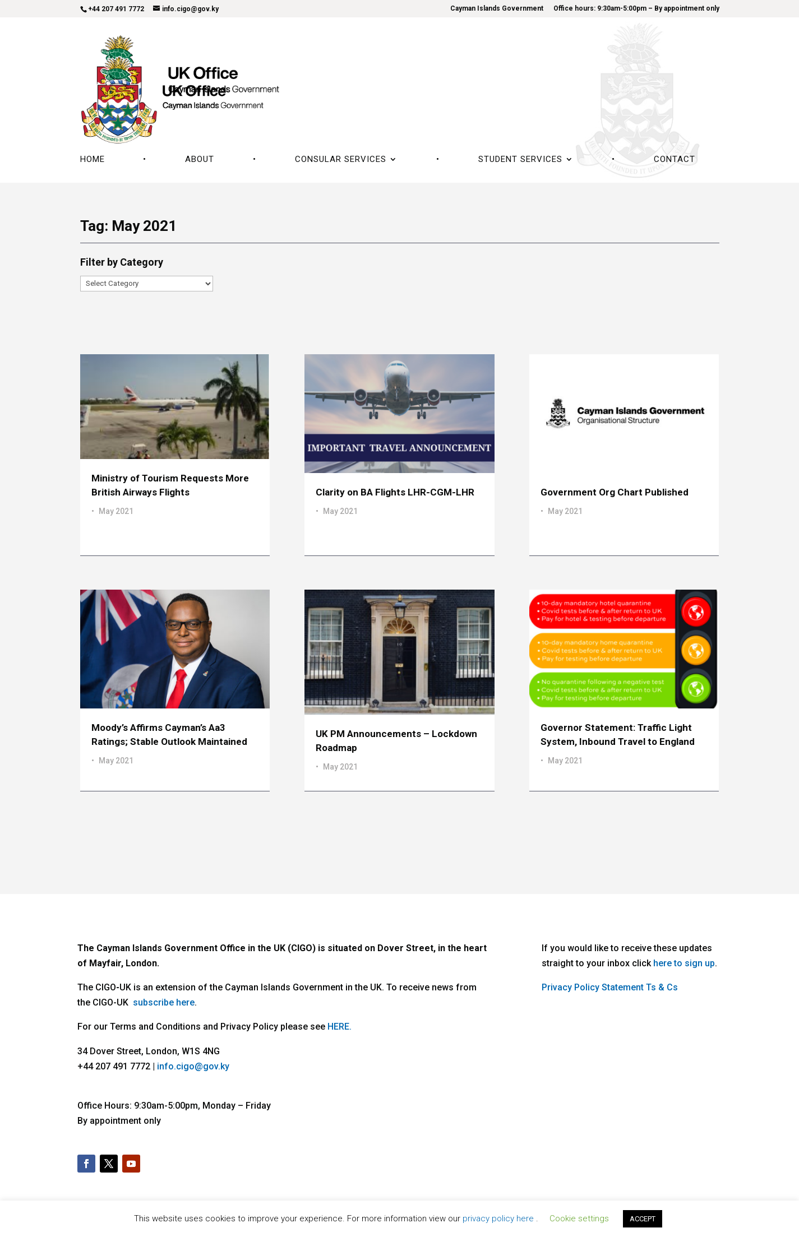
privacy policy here (499, 1218)
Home (92, 159)
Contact (674, 159)
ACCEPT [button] (642, 1219)
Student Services (520, 159)
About (199, 159)
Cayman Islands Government (496, 8)
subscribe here (164, 1002)
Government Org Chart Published (615, 492)
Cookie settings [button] (579, 1218)
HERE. (339, 1026)
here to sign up (684, 963)
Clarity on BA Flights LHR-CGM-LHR (395, 492)
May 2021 (116, 511)
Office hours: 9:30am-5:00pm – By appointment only (636, 8)
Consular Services (340, 159)
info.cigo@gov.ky (193, 1066)
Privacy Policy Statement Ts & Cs (610, 987)
